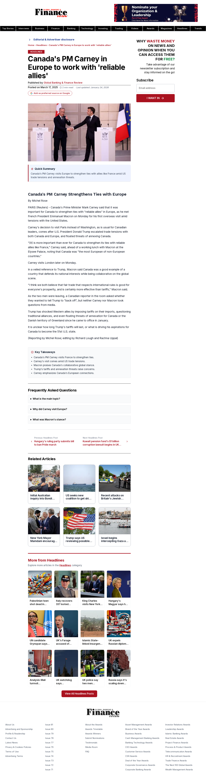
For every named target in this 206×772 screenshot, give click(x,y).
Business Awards (133, 734)
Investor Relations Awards (177, 725)
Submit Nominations (94, 738)
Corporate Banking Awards (138, 769)
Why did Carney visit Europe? (50, 409)
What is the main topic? (46, 399)
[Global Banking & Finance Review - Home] (51, 13)
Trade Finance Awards (176, 761)
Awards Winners (93, 734)
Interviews (24, 28)
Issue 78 (49, 738)
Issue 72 (49, 765)
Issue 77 (49, 743)
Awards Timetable (94, 729)
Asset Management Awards (138, 725)
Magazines (166, 28)
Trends (198, 28)
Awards (150, 28)
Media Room (91, 747)
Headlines (182, 28)
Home (31, 45)
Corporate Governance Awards (140, 765)
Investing (103, 28)
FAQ (87, 752)
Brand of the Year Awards (137, 729)
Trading (119, 28)
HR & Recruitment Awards (177, 756)
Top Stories (8, 28)
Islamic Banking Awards (176, 734)
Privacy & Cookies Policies (18, 747)
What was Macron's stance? (49, 419)
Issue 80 (49, 729)
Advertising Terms (14, 756)
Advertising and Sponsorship (19, 729)
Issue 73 (49, 761)
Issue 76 (49, 747)
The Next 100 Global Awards (178, 765)
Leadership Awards (174, 729)
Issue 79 (49, 734)
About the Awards (93, 725)
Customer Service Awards (137, 752)
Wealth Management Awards (179, 769)
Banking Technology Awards (138, 743)
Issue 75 (49, 752)
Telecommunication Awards (178, 752)
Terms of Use (12, 752)
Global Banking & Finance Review (63, 82)
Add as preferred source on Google (50, 93)
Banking (71, 28)
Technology (87, 28)
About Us (9, 725)
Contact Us (10, 738)
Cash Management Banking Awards (142, 738)
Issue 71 (49, 769)
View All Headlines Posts (79, 693)
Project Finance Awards (176, 743)
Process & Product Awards (178, 747)
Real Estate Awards (174, 738)
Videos (134, 28)
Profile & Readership (15, 734)
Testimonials (91, 743)
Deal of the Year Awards (137, 761)
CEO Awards (131, 747)
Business (39, 28)
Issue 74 (49, 756)
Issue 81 (49, 725)
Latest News (11, 743)
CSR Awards (131, 756)
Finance (55, 28)
